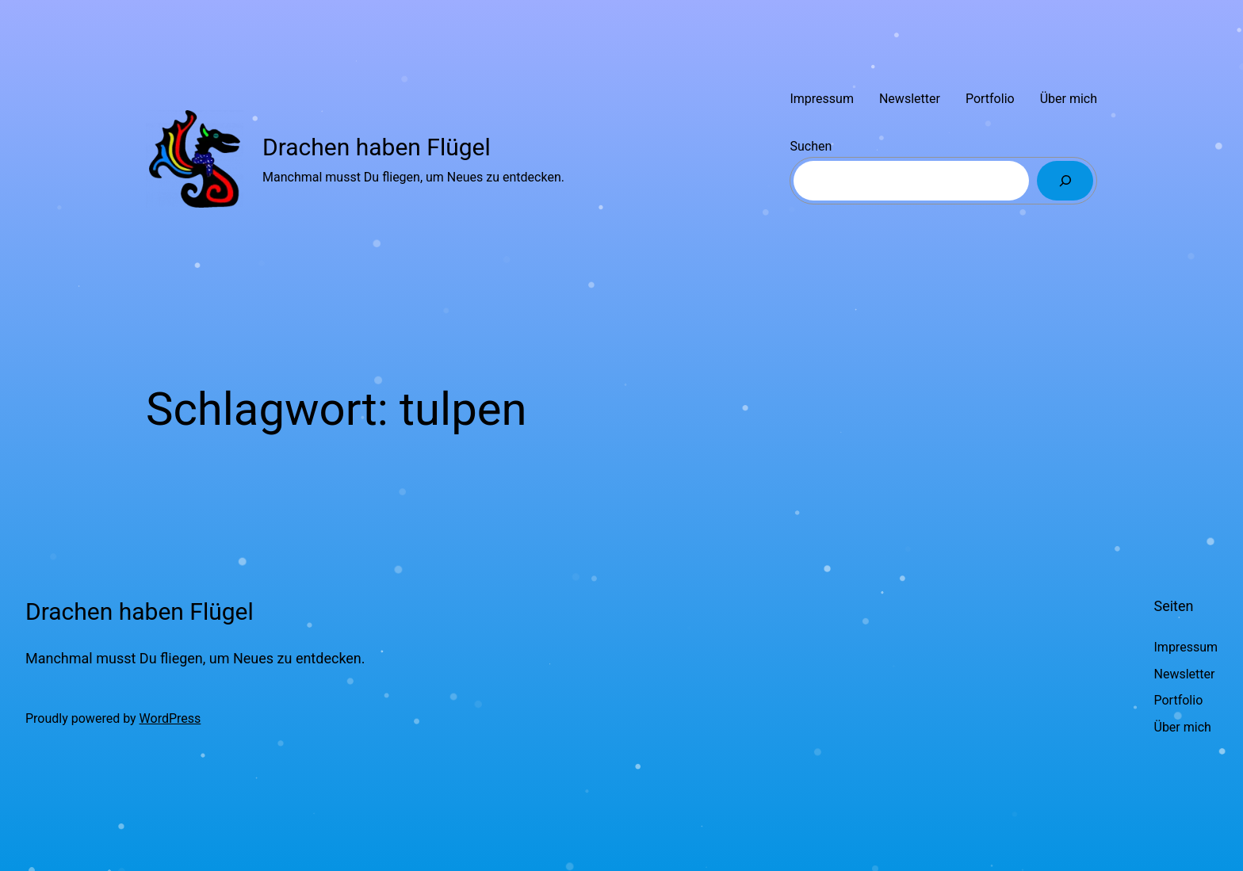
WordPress (170, 718)
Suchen (811, 146)
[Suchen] (1065, 180)
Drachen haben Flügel (376, 147)
